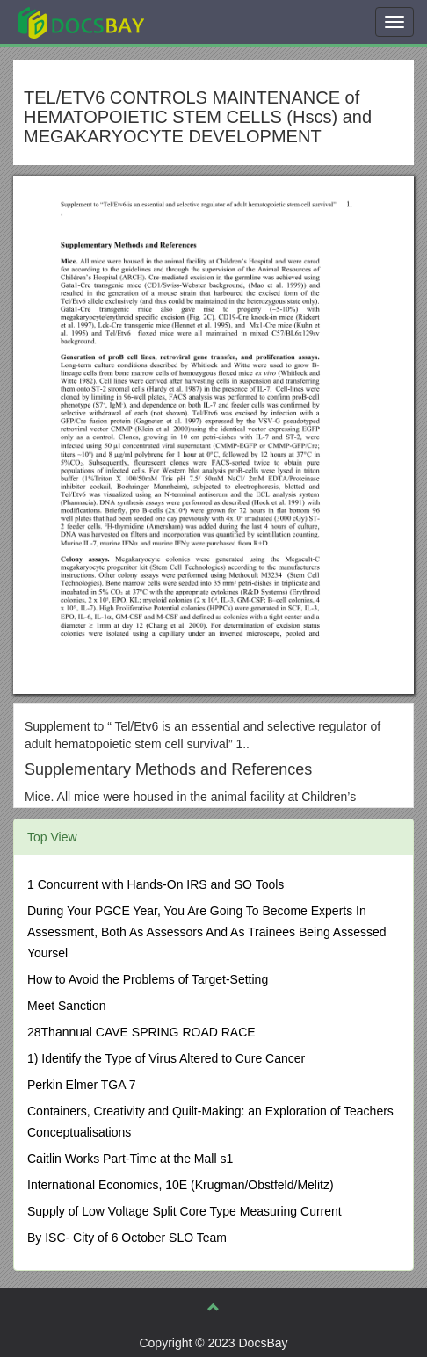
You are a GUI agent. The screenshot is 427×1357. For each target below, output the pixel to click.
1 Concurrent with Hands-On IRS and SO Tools (155, 884)
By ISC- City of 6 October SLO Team (127, 1238)
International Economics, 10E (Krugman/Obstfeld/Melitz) (180, 1185)
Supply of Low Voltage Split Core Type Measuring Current (184, 1211)
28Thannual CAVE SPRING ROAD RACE (141, 1032)
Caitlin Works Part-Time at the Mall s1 (130, 1158)
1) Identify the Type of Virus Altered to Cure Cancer (166, 1058)
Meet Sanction (66, 1006)
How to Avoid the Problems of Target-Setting (147, 979)
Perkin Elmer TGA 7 (81, 1085)
